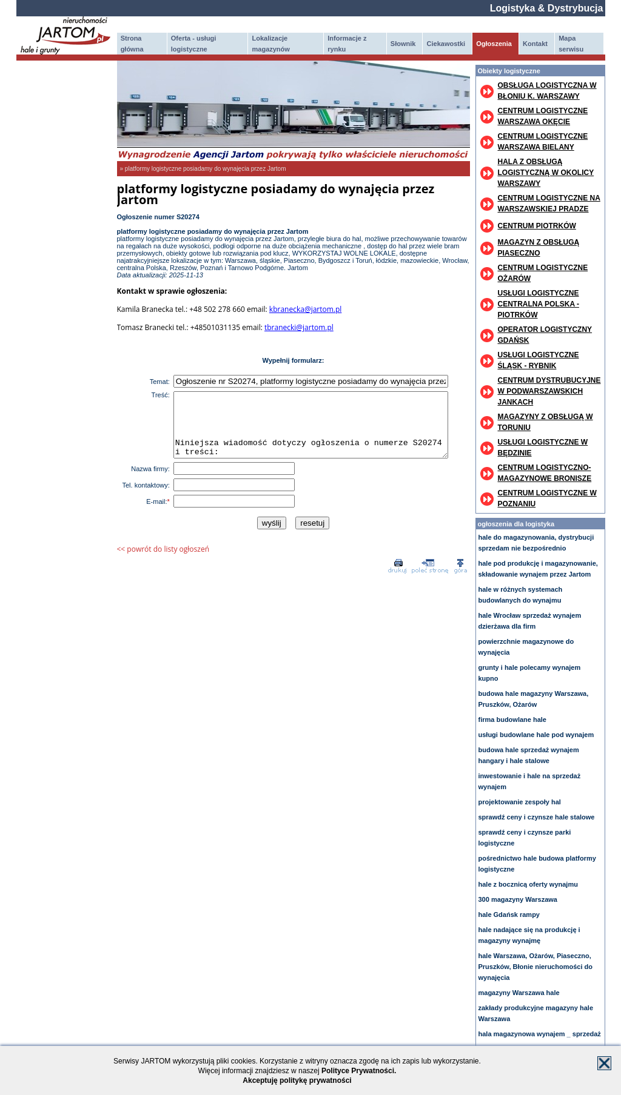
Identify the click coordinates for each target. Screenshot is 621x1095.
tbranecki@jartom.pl (299, 327)
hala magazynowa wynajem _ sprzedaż (539, 1033)
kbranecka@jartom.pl (305, 309)
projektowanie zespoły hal (519, 802)
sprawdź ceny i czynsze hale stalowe (536, 817)
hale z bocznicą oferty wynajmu (528, 884)
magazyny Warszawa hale (519, 992)
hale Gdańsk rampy (509, 914)
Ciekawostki (446, 43)
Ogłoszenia (494, 43)
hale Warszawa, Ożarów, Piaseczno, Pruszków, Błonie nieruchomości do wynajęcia (535, 966)
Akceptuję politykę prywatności (297, 1080)
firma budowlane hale (512, 719)
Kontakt (535, 43)
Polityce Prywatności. (358, 1071)
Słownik (403, 43)
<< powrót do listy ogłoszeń (163, 562)
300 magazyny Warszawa (517, 899)
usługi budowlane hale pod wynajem (536, 734)
